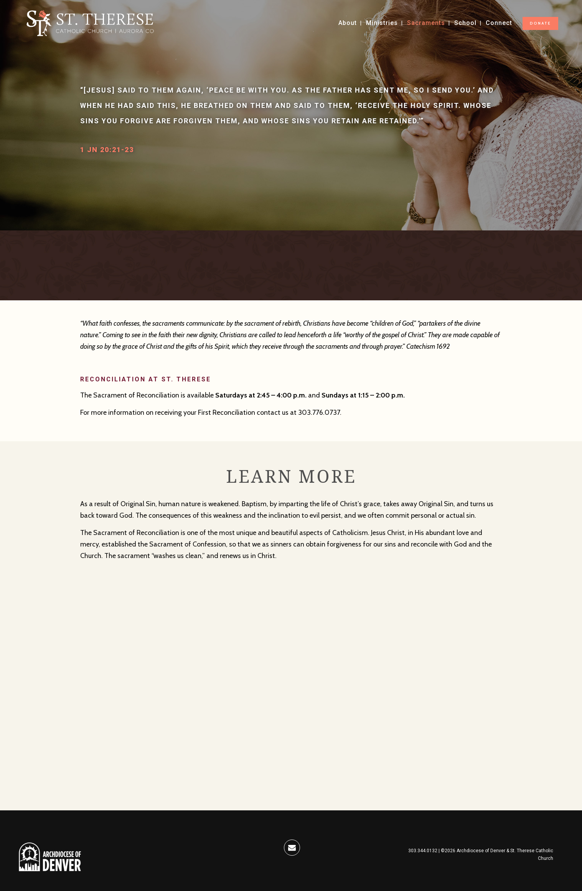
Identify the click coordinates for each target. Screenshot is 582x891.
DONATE (540, 23)
